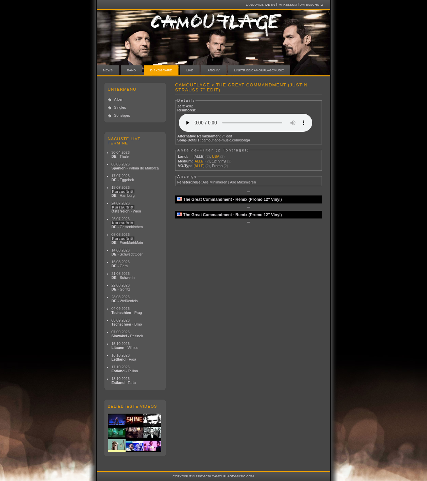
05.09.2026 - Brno (126, 322)
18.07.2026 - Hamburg (123, 191)
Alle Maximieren (243, 182)
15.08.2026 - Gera (120, 264)
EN (273, 4)
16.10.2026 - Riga (123, 357)
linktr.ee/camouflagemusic (259, 70)
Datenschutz (311, 4)
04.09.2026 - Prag (126, 311)
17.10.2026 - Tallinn (124, 369)
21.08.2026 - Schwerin (123, 276)
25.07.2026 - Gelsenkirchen (127, 223)
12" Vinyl (219, 161)
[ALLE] (198, 156)
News (108, 70)
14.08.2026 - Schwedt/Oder (127, 252)
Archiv (213, 70)
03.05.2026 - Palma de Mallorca (135, 166)
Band (131, 70)
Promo (217, 166)
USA (215, 156)
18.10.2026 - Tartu (123, 381)
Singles (120, 107)
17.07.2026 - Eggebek (122, 178)
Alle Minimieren (214, 182)
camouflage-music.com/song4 (226, 140)
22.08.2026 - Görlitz (120, 287)
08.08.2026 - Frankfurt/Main (127, 238)
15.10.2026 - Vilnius (124, 346)
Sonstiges (122, 115)
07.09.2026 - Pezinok (127, 334)
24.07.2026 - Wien (126, 207)
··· (248, 192)
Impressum (287, 4)
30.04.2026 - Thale (120, 154)
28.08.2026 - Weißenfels (124, 299)
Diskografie (161, 70)
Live (189, 70)
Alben (118, 99)
